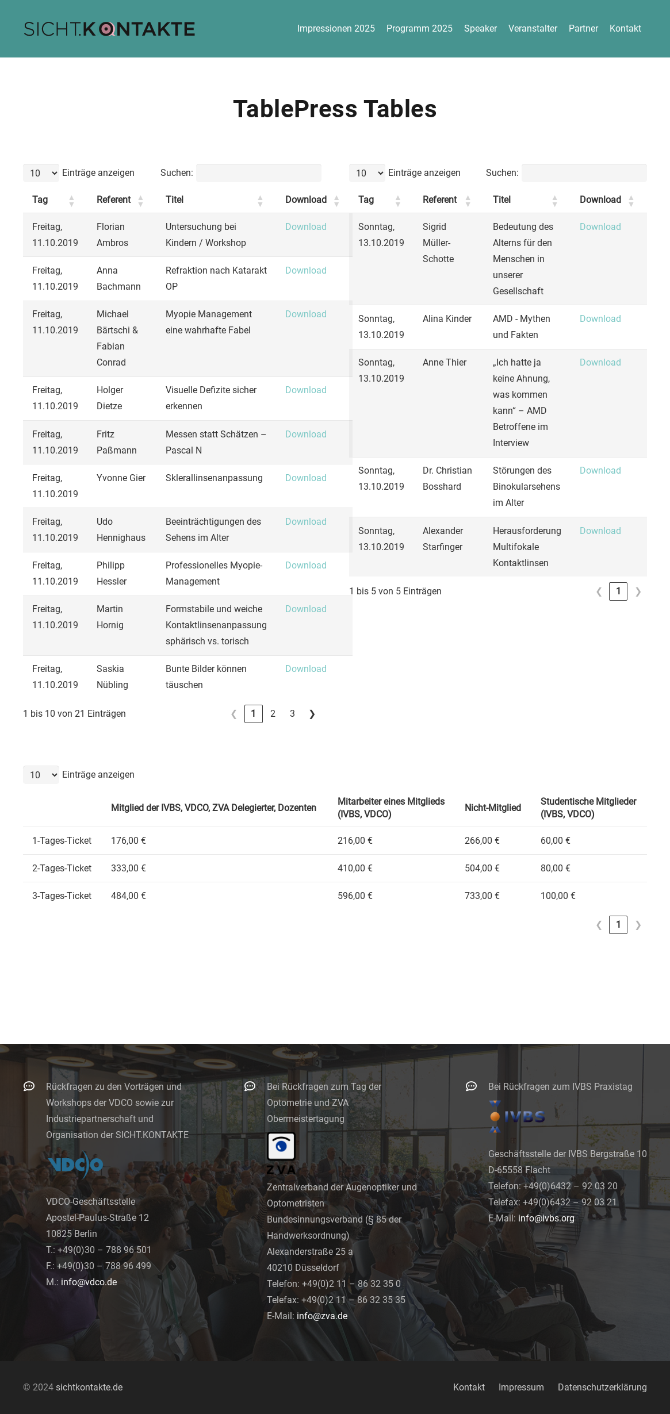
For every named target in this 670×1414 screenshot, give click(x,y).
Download (306, 226)
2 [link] (272, 713)
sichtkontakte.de (89, 1387)
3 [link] (292, 713)
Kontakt (469, 1387)
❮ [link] (234, 713)
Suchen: (176, 172)
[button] (71, 201)
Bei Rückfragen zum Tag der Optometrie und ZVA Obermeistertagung (324, 1102)
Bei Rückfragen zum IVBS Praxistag (560, 1086)
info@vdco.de (89, 1282)
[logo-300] (109, 28)
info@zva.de (322, 1316)
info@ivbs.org (546, 1218)
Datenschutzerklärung (602, 1387)
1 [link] (253, 713)
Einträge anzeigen (98, 172)
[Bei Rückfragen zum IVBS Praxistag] (476, 1086)
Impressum (521, 1387)
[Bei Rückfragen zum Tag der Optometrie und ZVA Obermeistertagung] (255, 1086)
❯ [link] (312, 713)
